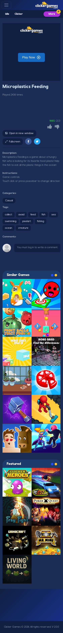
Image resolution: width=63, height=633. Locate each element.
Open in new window (21, 133)
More (52, 14)
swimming (10, 221)
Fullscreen (14, 141)
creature (23, 228)
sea (53, 214)
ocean (8, 228)
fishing (40, 221)
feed (33, 214)
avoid (21, 214)
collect (8, 214)
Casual (9, 200)
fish (43, 214)
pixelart (26, 221)
